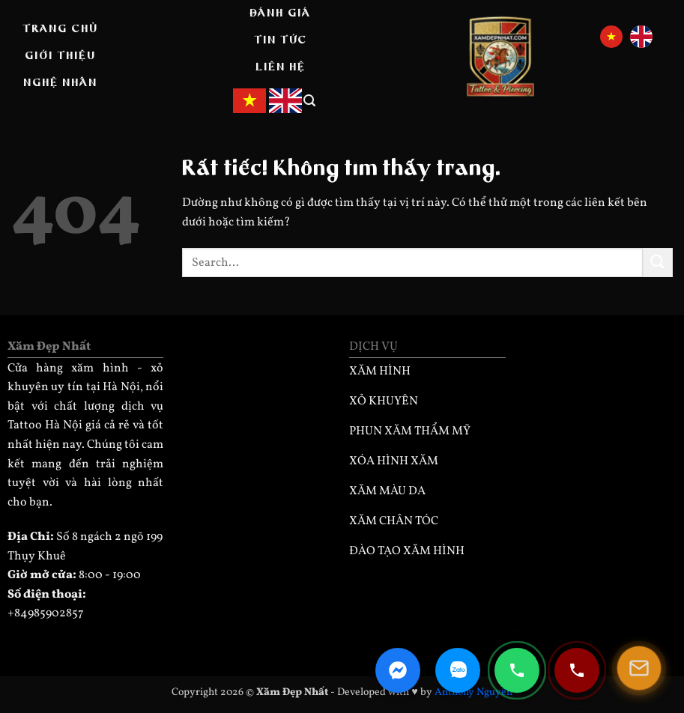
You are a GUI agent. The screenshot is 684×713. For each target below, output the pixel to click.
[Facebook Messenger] (397, 670)
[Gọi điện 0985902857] (516, 670)
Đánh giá (280, 13)
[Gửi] (658, 262)
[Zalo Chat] (457, 670)
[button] (310, 100)
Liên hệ (280, 67)
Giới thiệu (60, 56)
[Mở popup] (639, 668)
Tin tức (280, 40)
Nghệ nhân (60, 83)
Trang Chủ (60, 29)
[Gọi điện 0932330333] (576, 670)
